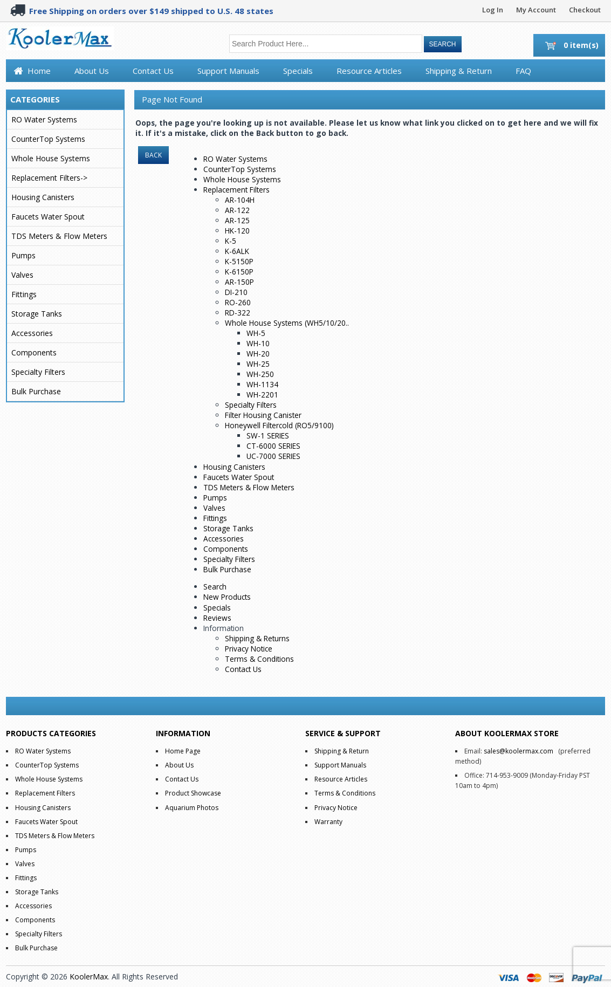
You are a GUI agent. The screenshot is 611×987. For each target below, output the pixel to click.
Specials (298, 70)
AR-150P (239, 282)
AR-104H (240, 200)
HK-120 (237, 230)
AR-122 (237, 210)
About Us (91, 70)
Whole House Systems (50, 158)
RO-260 (238, 302)
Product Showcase (193, 793)
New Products (227, 597)
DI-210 (236, 292)
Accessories (32, 333)
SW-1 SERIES (267, 435)
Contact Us (153, 70)
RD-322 (237, 312)
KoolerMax (89, 976)
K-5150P (239, 261)
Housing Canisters (42, 197)
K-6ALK (237, 251)
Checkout (585, 10)
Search (214, 586)
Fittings (24, 294)
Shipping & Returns (257, 638)
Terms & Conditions (259, 659)
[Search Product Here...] (325, 44)
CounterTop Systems (48, 139)
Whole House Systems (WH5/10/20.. (287, 323)
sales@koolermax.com (518, 751)
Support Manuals (228, 70)
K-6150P (239, 271)
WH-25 (258, 364)
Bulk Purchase (36, 391)
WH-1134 (262, 384)
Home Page (183, 751)
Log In (492, 10)
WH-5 (255, 333)
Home (39, 70)
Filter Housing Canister (263, 415)
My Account (536, 10)
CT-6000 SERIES (273, 446)
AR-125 (237, 220)
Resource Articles (369, 70)
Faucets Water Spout (48, 216)
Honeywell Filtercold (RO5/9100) (279, 425)
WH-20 (258, 353)
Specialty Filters (38, 372)
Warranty (328, 821)
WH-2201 (262, 394)
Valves (22, 275)
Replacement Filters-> (49, 178)
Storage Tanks (36, 314)
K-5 (230, 241)
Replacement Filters (236, 189)
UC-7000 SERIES (273, 456)
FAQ (523, 70)
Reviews (217, 618)
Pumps (23, 255)
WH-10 (258, 343)
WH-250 (260, 374)
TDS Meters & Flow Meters (59, 236)
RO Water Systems (44, 119)
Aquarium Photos (191, 807)
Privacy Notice (248, 648)
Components (34, 352)
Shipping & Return (458, 70)
